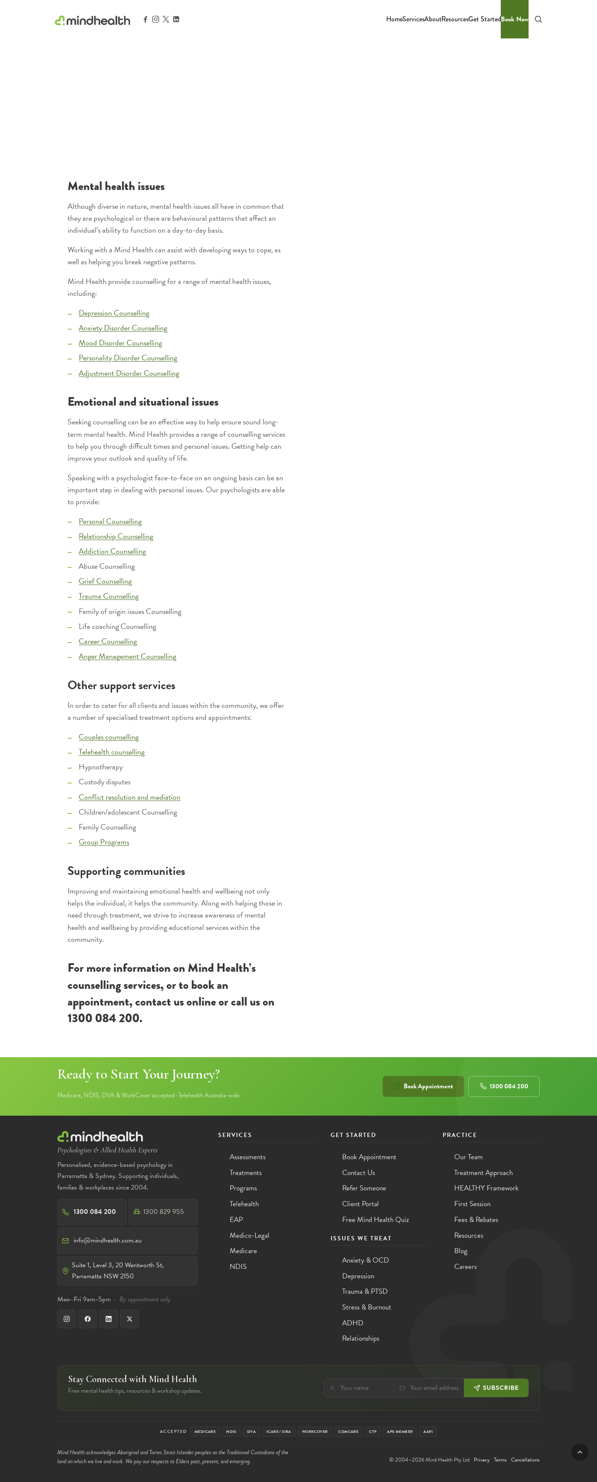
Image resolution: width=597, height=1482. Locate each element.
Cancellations (525, 1460)
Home (394, 19)
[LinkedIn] (108, 1319)
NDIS (238, 1266)
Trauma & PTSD (365, 1291)
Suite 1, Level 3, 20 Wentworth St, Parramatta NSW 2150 (118, 1270)
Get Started (484, 19)
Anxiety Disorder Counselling (123, 327)
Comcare (348, 1432)
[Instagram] (66, 1319)
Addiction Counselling (112, 551)
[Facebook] (87, 1319)
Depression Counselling (114, 313)
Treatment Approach (483, 1172)
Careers (465, 1266)
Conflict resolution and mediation (129, 797)
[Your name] (364, 1388)
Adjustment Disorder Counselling (129, 373)
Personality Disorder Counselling (128, 357)
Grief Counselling (105, 581)
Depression (358, 1276)
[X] (129, 1319)
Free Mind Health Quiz (375, 1219)
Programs (243, 1188)
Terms (500, 1460)
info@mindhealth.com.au (108, 1240)
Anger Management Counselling (127, 656)
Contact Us (358, 1172)
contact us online (175, 1001)
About (433, 19)
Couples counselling (109, 736)
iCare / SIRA (278, 1432)
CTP (372, 1432)
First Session (472, 1203)
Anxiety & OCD (365, 1260)
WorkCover (315, 1432)
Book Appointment (423, 1086)
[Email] (434, 1388)
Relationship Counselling (116, 536)
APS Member (400, 1432)
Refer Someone (364, 1188)
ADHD (353, 1323)
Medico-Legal (249, 1235)
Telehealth (244, 1203)
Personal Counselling (110, 521)
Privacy (482, 1460)
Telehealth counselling (112, 751)
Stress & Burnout (366, 1307)
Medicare (243, 1250)
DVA (251, 1432)
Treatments (246, 1172)
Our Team (468, 1157)
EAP (236, 1219)
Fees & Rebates (476, 1219)
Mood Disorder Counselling (120, 342)
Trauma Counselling (109, 596)
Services (413, 19)
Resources (455, 19)
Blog (460, 1250)
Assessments (248, 1157)
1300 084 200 (504, 1086)
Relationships (360, 1338)
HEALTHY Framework (486, 1188)
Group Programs (104, 842)
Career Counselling (108, 641)
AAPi (428, 1432)
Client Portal (360, 1203)
